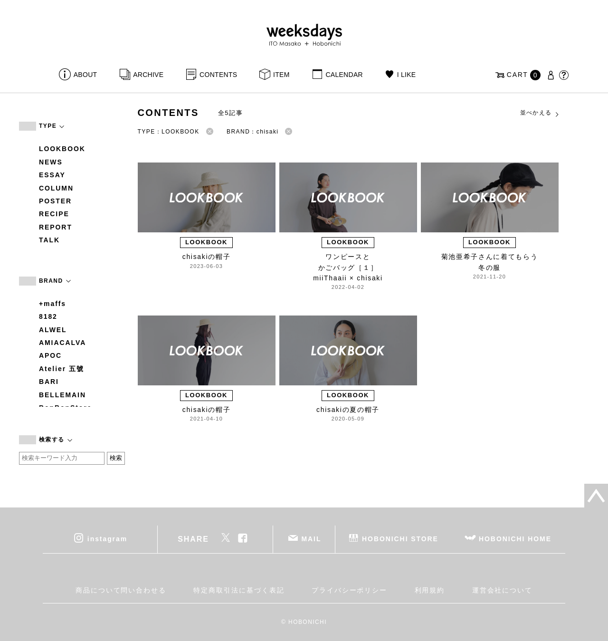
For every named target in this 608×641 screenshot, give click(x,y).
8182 (48, 316)
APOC (50, 355)
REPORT (55, 227)
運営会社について (502, 590)
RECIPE (54, 214)
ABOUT (85, 74)
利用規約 (430, 590)
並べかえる (540, 113)
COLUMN (56, 188)
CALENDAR (343, 74)
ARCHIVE (148, 74)
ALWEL (53, 330)
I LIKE (406, 74)
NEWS (51, 162)
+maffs (52, 303)
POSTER (55, 201)
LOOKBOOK (62, 149)
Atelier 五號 (61, 369)
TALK (49, 240)
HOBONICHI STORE (400, 538)
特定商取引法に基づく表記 (238, 590)
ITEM (281, 74)
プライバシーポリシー (349, 590)
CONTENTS (218, 74)
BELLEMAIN (62, 395)
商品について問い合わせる (121, 590)
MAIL (312, 538)
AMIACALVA (62, 342)
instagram (107, 538)
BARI (49, 381)
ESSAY (52, 175)
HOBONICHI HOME (515, 538)
